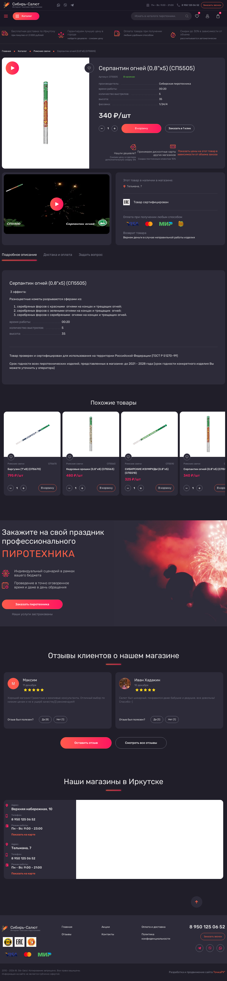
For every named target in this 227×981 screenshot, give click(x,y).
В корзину (141, 128)
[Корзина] (218, 16)
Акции (106, 927)
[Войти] (207, 16)
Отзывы (66, 934)
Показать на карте (23, 834)
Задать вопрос (91, 255)
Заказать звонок (212, 5)
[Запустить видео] (56, 204)
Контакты (108, 934)
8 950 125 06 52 (23, 819)
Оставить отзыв (86, 743)
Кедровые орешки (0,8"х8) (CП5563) (90, 469)
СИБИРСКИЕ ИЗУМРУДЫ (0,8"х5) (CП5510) (147, 471)
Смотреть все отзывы (141, 743)
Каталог (22, 51)
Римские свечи (42, 51)
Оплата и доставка (154, 927)
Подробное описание (19, 255)
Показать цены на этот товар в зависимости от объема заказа (197, 153)
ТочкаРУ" (219, 972)
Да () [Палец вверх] (45, 719)
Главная (6, 51)
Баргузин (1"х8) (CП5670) (24, 469)
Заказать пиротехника (32, 604)
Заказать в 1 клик (180, 128)
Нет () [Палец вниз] (60, 719)
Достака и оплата (57, 255)
